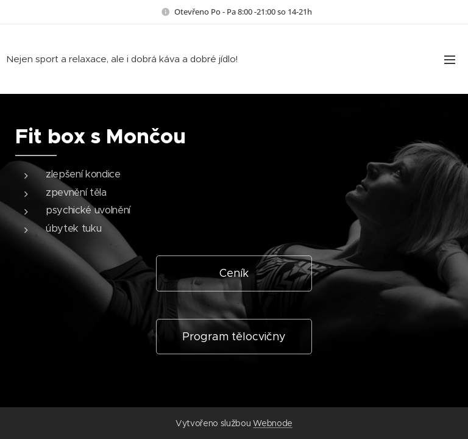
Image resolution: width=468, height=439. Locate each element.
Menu (449, 59)
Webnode (272, 423)
